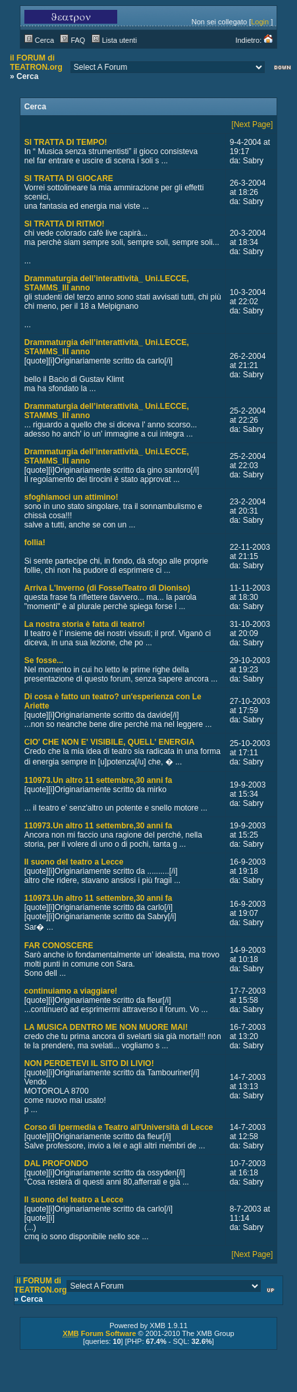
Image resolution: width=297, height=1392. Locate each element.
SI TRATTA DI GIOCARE (68, 178)
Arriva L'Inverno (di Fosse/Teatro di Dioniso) (107, 588)
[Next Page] (252, 124)
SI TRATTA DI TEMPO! (65, 142)
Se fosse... (43, 660)
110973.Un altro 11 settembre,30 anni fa (98, 780)
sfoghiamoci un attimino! (71, 497)
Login (260, 22)
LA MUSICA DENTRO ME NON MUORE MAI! (106, 1027)
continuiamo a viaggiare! (70, 991)
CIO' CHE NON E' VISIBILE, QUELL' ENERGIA (109, 742)
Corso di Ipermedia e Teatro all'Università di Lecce (118, 1127)
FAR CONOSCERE (59, 945)
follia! (34, 542)
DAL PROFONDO (56, 1163)
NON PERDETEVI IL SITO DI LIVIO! (89, 1063)
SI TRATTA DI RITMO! (64, 223)
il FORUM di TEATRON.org (36, 62)
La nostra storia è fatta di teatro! (84, 624)
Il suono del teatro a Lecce (74, 862)
